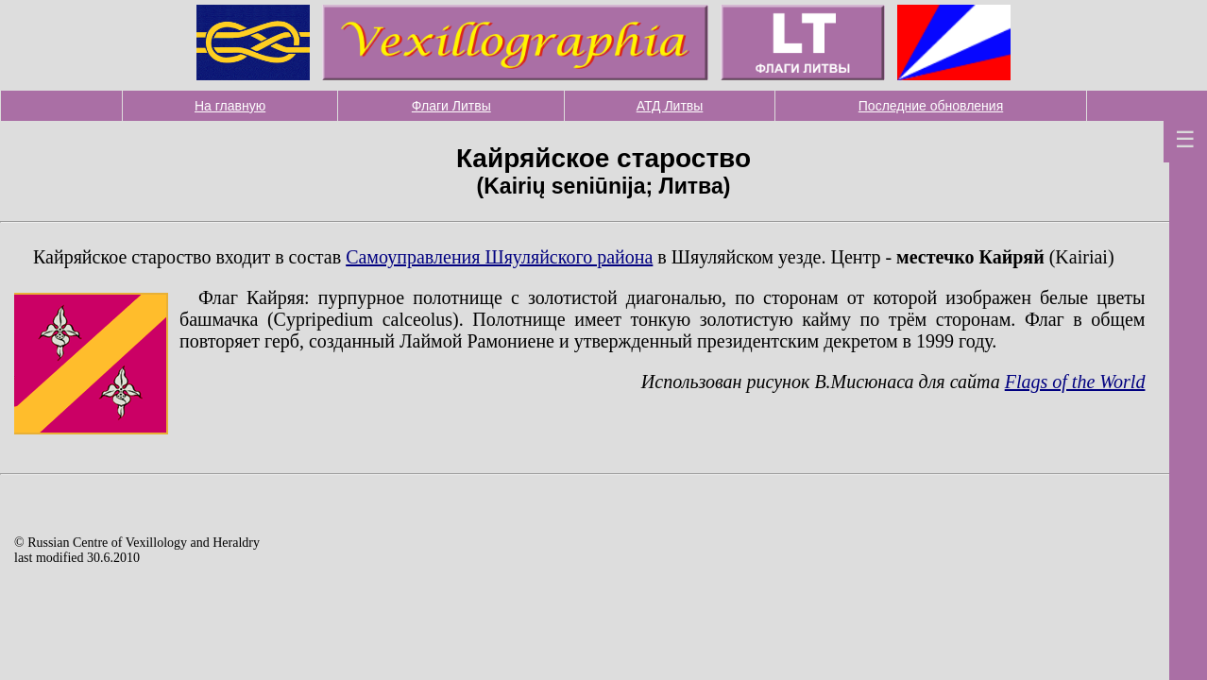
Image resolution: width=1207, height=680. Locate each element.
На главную (230, 105)
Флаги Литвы (451, 105)
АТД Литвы (670, 105)
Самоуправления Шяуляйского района (499, 256)
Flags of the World (1075, 381)
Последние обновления (930, 105)
